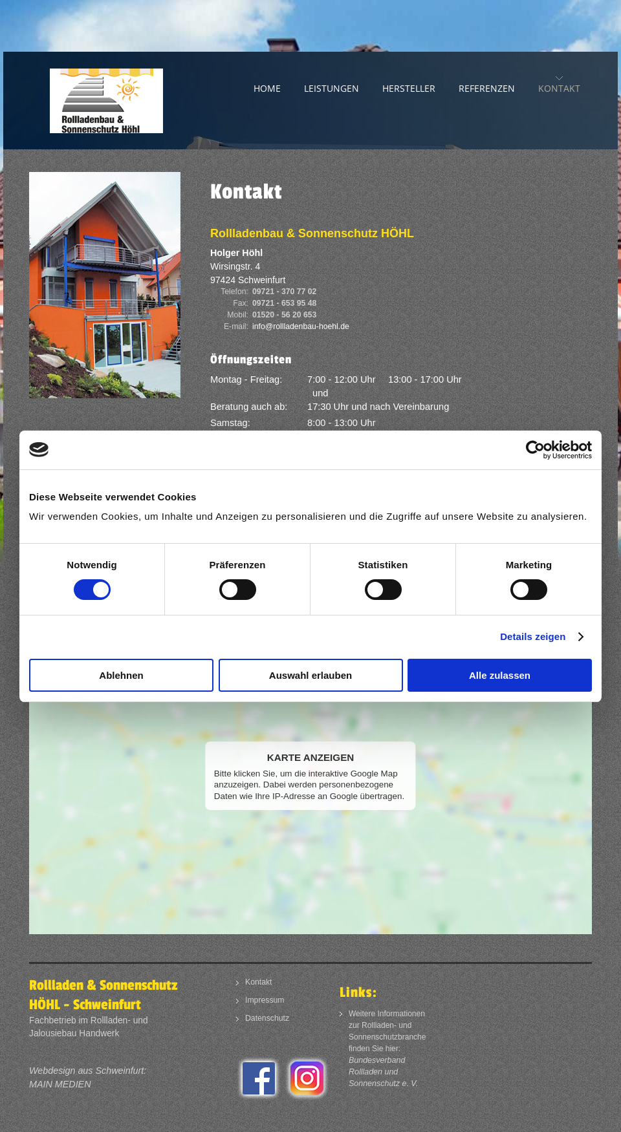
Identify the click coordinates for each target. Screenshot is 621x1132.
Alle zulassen (499, 675)
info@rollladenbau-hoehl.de (300, 326)
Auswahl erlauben (310, 675)
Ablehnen (121, 675)
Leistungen (331, 88)
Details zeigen (532, 636)
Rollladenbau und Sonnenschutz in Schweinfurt (126, 101)
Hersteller (408, 88)
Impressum (265, 1000)
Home (267, 88)
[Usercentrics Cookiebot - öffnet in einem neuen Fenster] (535, 450)
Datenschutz (267, 1018)
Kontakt (559, 88)
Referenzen (487, 88)
